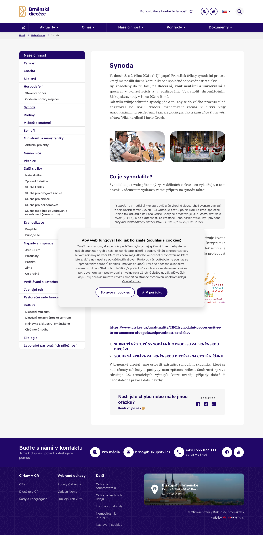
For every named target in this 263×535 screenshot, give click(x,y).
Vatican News (67, 491)
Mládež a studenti (37, 123)
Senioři (29, 130)
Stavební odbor (35, 93)
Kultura (29, 305)
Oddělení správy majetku (42, 99)
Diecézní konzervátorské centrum (48, 317)
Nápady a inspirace (38, 243)
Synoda (29, 107)
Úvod (22, 35)
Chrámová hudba (36, 329)
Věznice (30, 161)
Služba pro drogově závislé (43, 193)
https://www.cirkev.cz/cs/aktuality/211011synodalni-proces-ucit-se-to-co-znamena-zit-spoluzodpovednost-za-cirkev (165, 330)
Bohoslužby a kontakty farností (166, 11)
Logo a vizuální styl (109, 506)
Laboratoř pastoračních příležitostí (50, 345)
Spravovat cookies (115, 292)
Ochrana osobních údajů (109, 497)
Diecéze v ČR (29, 491)
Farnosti (30, 63)
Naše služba (33, 175)
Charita (29, 71)
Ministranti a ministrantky (44, 138)
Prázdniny (32, 256)
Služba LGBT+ (34, 187)
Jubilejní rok (33, 289)
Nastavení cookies (109, 524)
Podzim (30, 262)
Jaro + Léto (33, 250)
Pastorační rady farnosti (42, 297)
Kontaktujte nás (129, 408)
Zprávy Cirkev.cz (69, 484)
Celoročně (32, 273)
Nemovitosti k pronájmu (106, 515)
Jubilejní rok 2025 (70, 499)
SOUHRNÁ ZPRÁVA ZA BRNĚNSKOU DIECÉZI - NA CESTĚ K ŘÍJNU (169, 356)
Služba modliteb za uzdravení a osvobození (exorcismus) (46, 212)
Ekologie (30, 338)
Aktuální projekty (37, 145)
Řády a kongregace (33, 499)
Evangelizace (34, 222)
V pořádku (152, 292)
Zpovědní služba (36, 181)
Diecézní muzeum (37, 312)
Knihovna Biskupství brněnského (47, 323)
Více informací (131, 281)
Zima (28, 267)
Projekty (31, 229)
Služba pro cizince (37, 199)
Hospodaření (33, 86)
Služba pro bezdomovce (41, 205)
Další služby (33, 168)
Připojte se (32, 235)
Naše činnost (38, 35)
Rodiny (29, 115)
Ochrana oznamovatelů (106, 486)
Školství (30, 79)
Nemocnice (32, 153)
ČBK (22, 484)
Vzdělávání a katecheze (42, 282)
